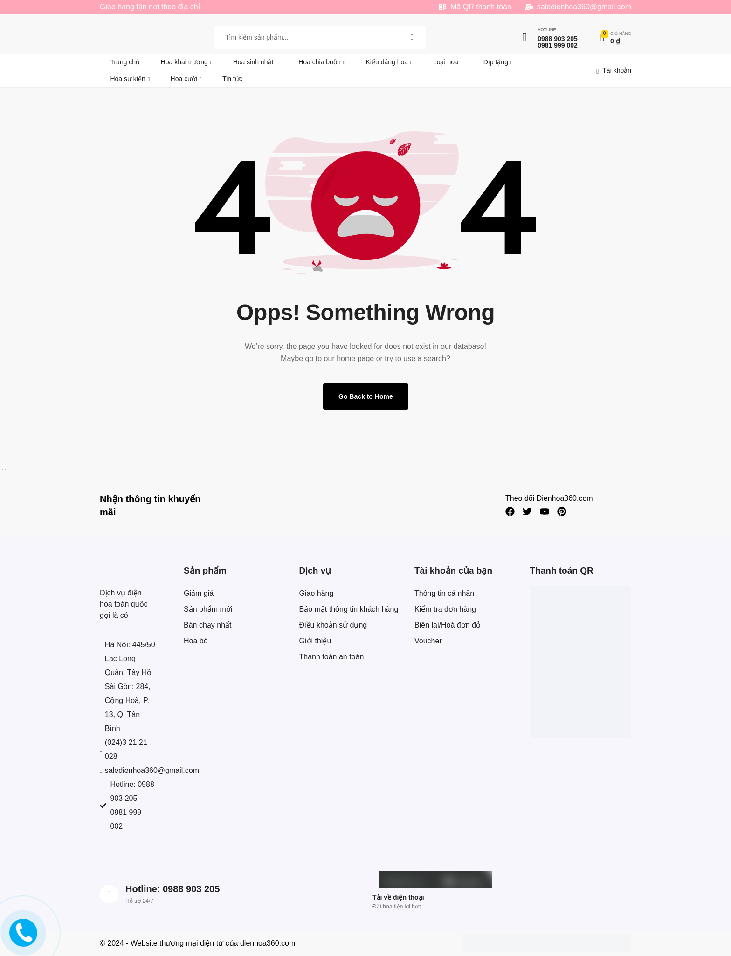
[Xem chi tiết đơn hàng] (615, 37)
